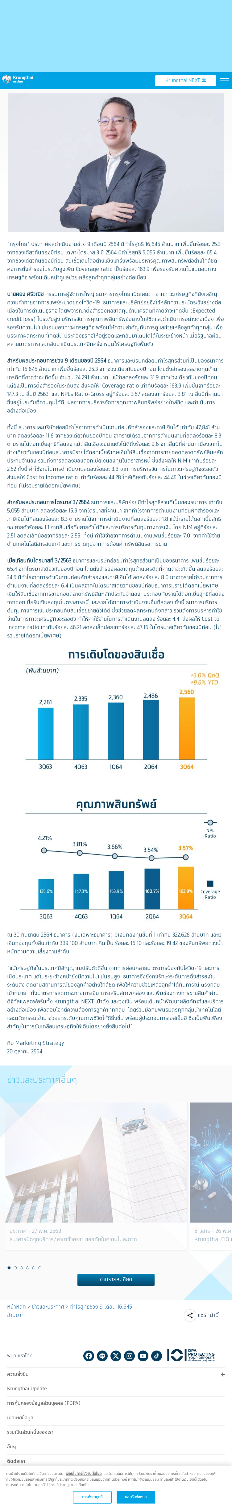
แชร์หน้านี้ (208, 1315)
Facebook (88, 1355)
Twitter (115, 1355)
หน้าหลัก (16, 1306)
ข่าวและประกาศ (48, 1306)
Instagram (129, 1355)
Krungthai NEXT (185, 56)
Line (102, 1355)
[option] (96, 1183)
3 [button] (21, 1267)
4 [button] (27, 1267)
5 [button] (33, 1267)
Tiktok (156, 1355)
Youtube (143, 1355)
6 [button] (39, 1267)
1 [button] (8, 1267)
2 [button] (15, 1267)
